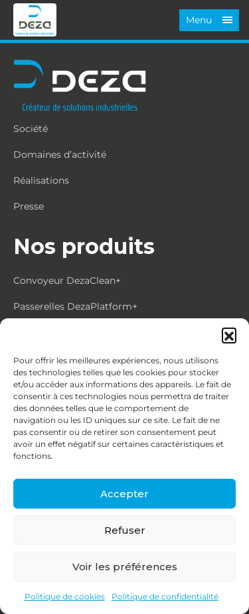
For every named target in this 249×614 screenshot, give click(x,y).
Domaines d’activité (59, 154)
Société (30, 129)
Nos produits (84, 246)
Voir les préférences (124, 566)
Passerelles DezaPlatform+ (75, 306)
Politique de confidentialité (165, 596)
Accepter (124, 493)
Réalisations (41, 180)
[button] (229, 334)
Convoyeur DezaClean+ (67, 280)
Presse (28, 206)
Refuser (124, 530)
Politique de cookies (65, 596)
